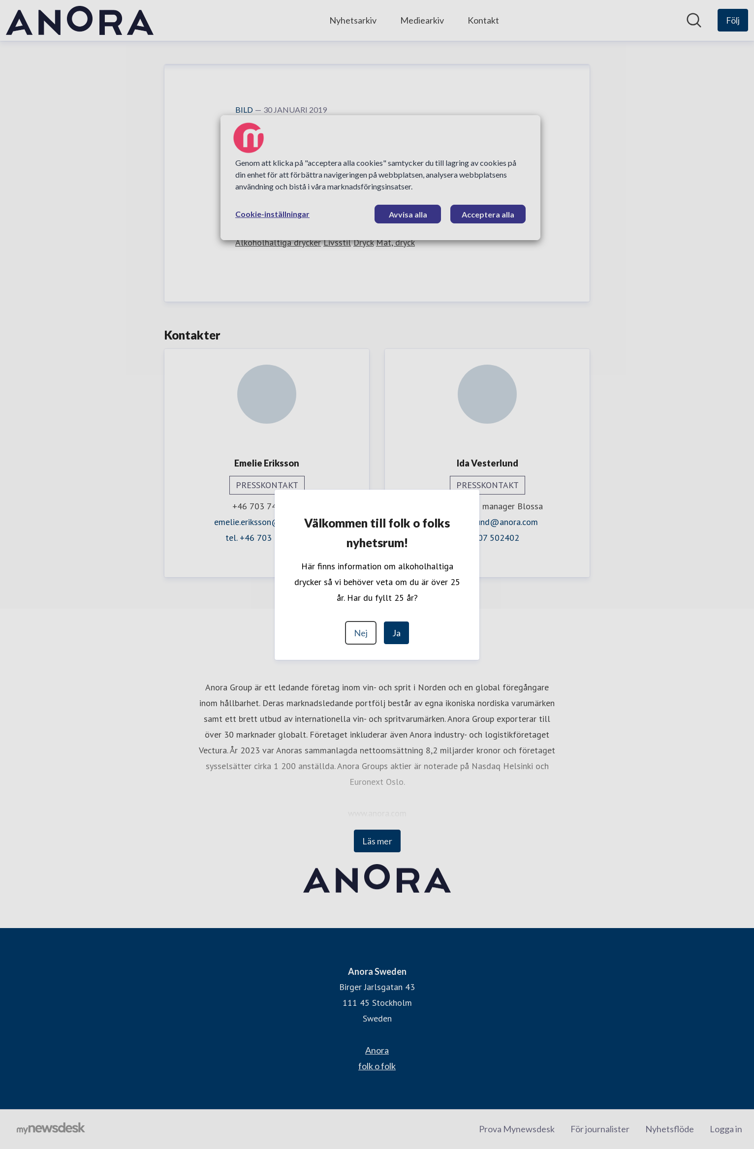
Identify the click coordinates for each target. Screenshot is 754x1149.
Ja (396, 632)
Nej (361, 632)
